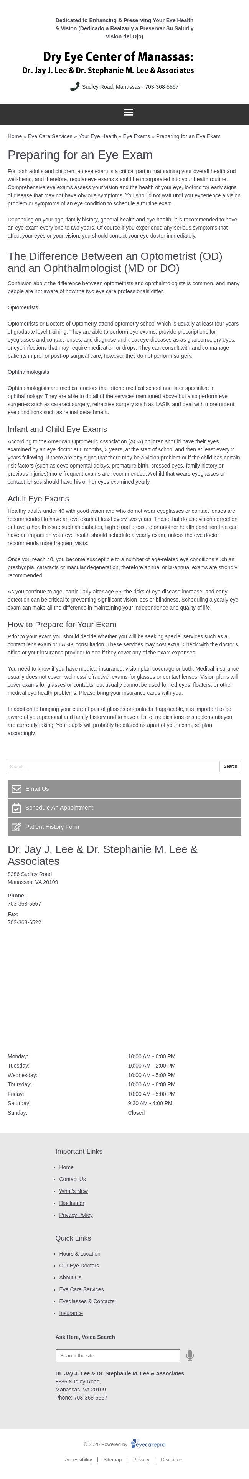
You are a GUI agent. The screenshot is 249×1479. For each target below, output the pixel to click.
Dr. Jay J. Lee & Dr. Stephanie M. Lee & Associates (103, 855)
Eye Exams (136, 136)
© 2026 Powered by (124, 1444)
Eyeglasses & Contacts (87, 1301)
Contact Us (72, 1179)
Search (230, 766)
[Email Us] (124, 789)
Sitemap (113, 1459)
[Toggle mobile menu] (128, 112)
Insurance (71, 1313)
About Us (70, 1277)
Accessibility (78, 1459)
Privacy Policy (76, 1215)
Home (15, 136)
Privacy (141, 1459)
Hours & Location (80, 1254)
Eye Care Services (50, 136)
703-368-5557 (24, 904)
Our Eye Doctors (79, 1266)
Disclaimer (71, 1203)
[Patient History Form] (124, 827)
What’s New (73, 1191)
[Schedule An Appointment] (124, 808)
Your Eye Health (97, 136)
